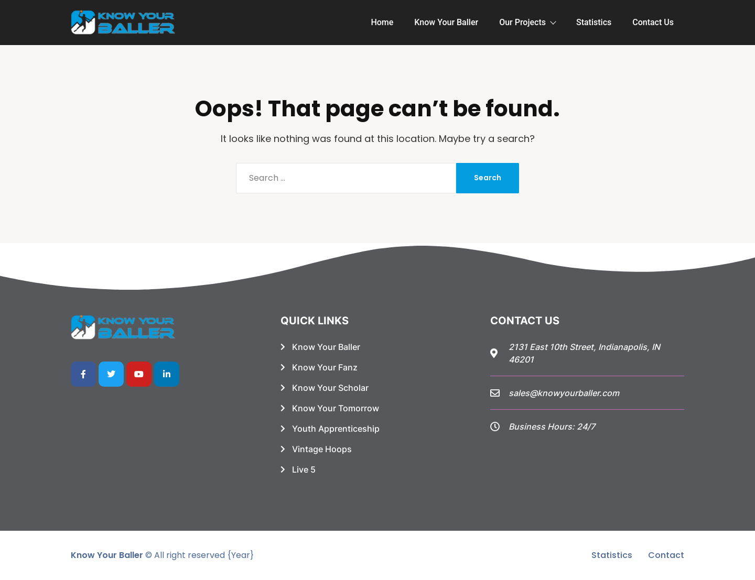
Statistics (593, 22)
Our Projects (527, 22)
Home (382, 22)
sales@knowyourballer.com (564, 393)
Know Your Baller (446, 22)
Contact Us (653, 22)
